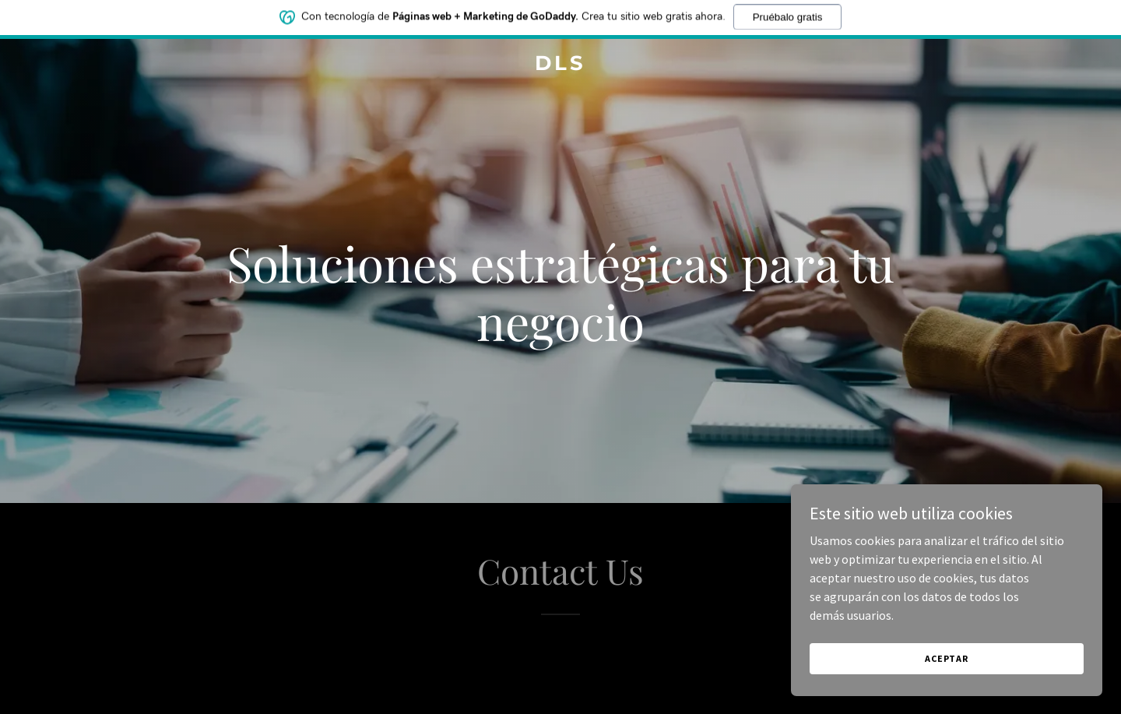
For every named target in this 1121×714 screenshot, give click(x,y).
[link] (560, 65)
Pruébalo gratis (788, 13)
